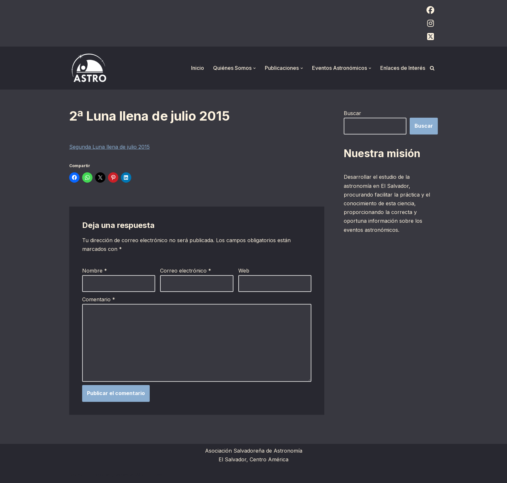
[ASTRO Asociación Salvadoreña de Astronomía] (88, 68)
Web (243, 270)
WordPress (148, 474)
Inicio (197, 68)
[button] (254, 68)
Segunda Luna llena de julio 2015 (109, 147)
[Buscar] (432, 68)
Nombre (94, 270)
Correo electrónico (185, 270)
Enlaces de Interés (402, 68)
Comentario (98, 299)
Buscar (352, 113)
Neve (75, 474)
